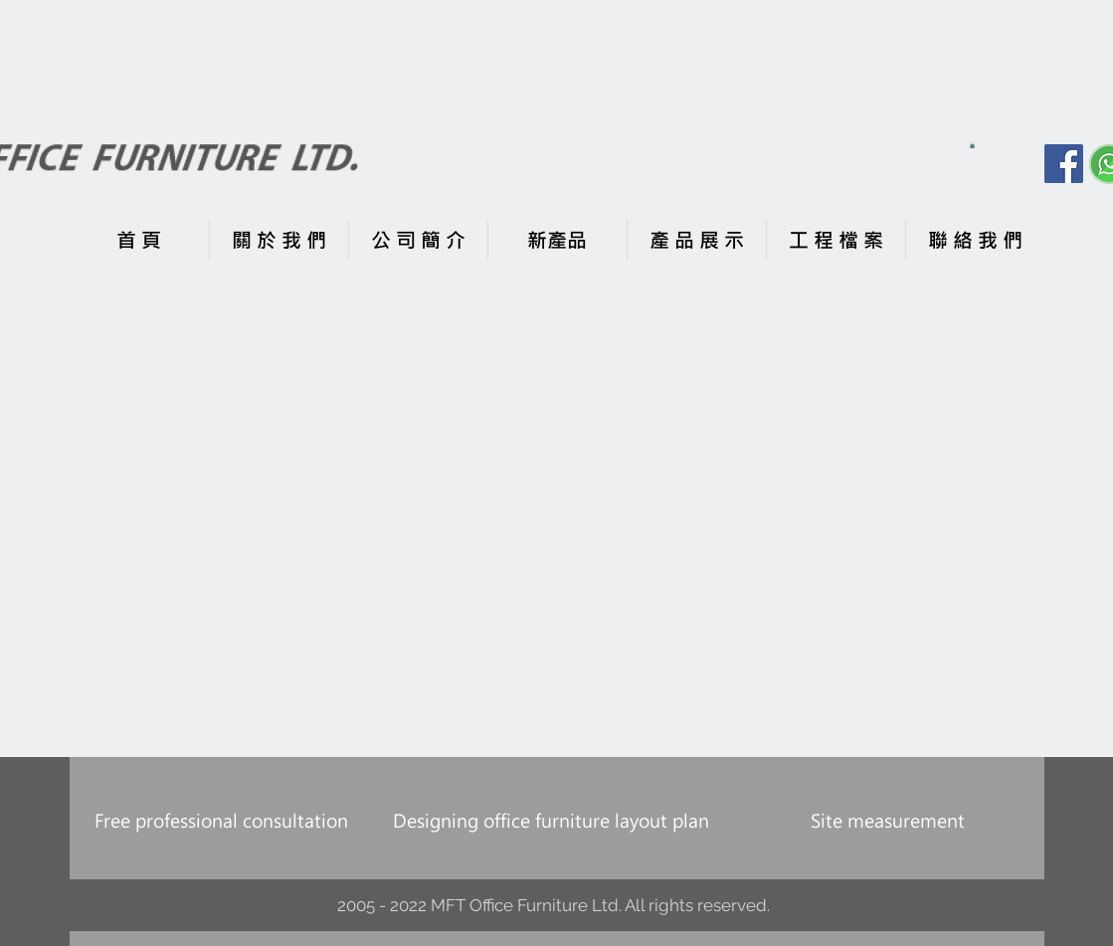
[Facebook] (1063, 163)
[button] (972, 145)
